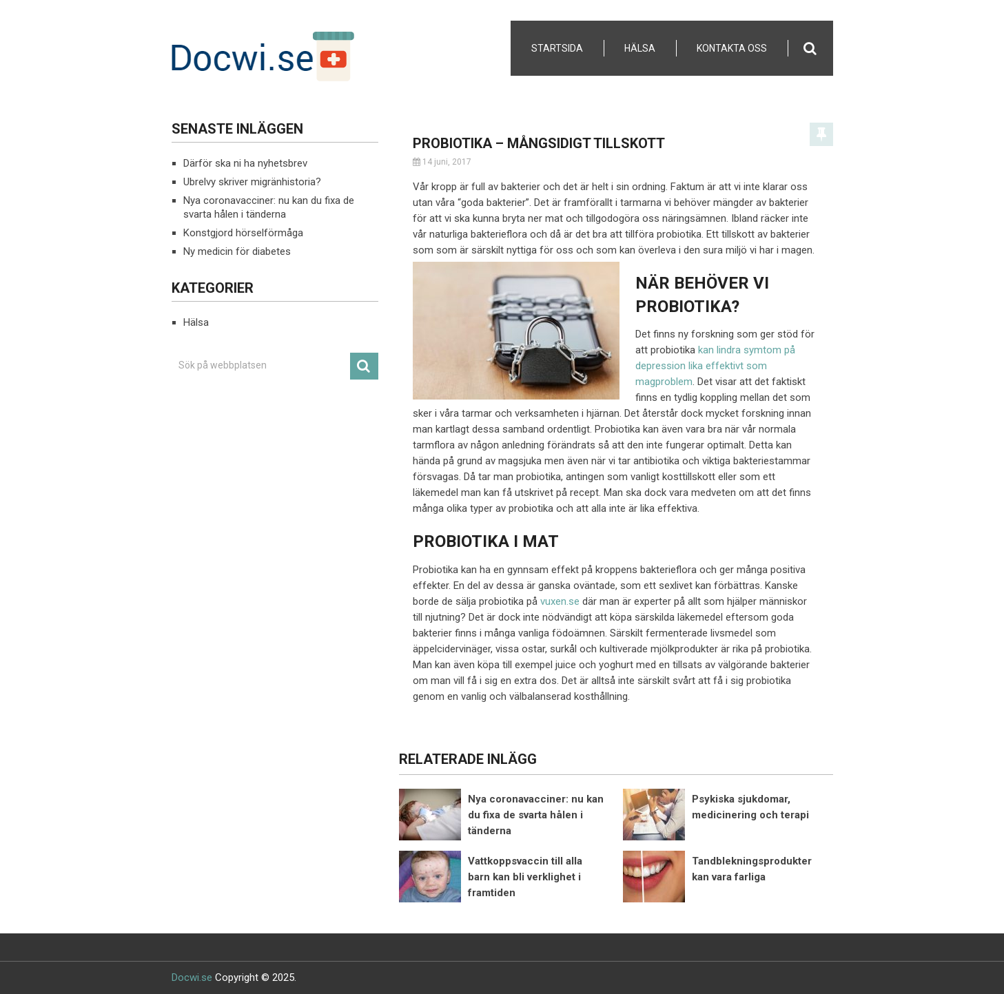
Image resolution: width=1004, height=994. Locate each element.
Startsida (557, 48)
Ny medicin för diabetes (237, 251)
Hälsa (639, 48)
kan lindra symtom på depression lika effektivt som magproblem (715, 366)
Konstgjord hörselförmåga (243, 233)
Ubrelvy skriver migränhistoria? (252, 182)
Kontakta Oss (732, 48)
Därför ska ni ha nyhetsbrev (245, 163)
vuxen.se (560, 601)
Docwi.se (192, 977)
